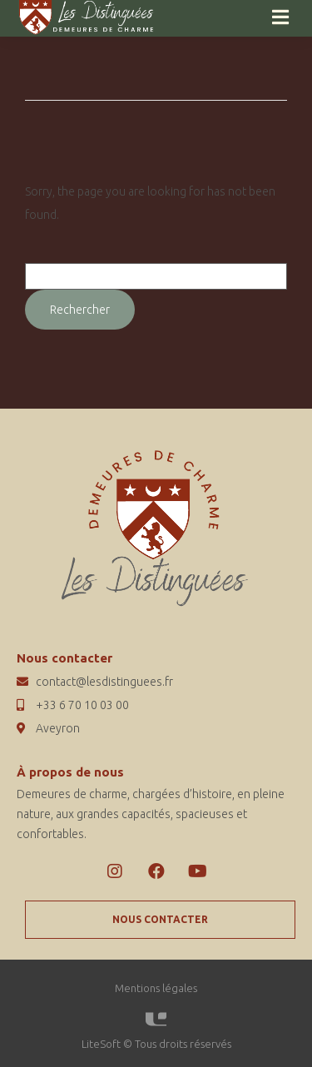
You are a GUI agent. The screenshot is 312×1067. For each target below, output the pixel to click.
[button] (160, 920)
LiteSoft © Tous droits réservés (156, 1044)
